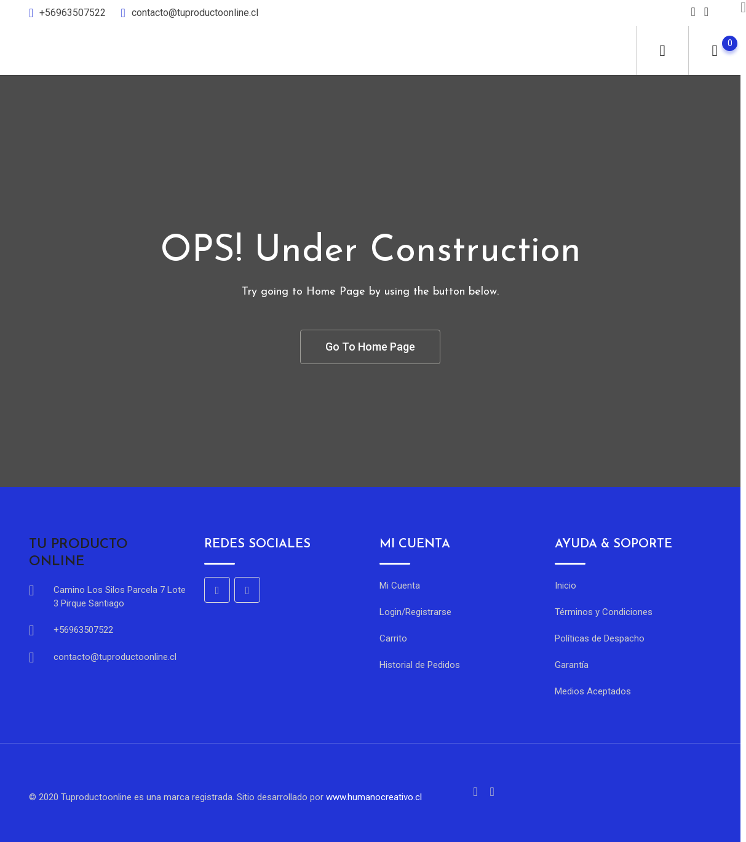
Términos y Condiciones (604, 612)
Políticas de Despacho (600, 638)
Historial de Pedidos (419, 664)
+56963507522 (73, 12)
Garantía (572, 664)
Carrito (393, 638)
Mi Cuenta (399, 585)
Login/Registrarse (415, 612)
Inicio (565, 585)
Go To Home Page (370, 346)
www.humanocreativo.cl (374, 797)
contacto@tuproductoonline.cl (195, 12)
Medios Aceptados (593, 691)
